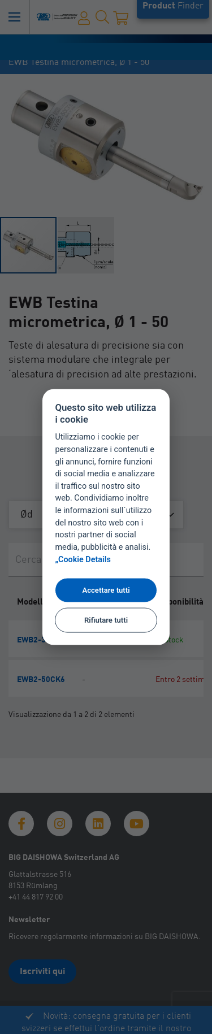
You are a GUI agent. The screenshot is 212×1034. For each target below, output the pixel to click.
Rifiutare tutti (106, 619)
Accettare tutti (105, 590)
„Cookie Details (83, 559)
